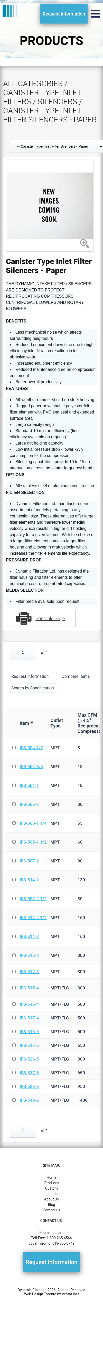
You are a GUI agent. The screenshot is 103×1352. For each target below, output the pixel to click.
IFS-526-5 (29, 1059)
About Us (51, 1199)
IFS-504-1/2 (31, 747)
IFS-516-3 (29, 955)
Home (52, 1177)
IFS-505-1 (29, 804)
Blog (51, 1205)
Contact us (51, 1210)
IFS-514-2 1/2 (33, 917)
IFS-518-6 (29, 1100)
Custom (51, 1188)
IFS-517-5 (29, 1045)
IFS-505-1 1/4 (33, 823)
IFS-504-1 (29, 785)
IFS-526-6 (29, 1086)
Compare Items (76, 676)
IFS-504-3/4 (31, 766)
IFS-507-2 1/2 (33, 898)
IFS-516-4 (29, 1004)
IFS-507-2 (29, 860)
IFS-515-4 (29, 987)
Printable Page (50, 618)
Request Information (64, 14)
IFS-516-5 (29, 1031)
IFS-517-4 (29, 1017)
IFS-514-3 (29, 936)
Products (51, 1183)
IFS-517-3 (29, 971)
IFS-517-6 (29, 1072)
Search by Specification (32, 688)
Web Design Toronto (40, 1294)
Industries (52, 1194)
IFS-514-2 (29, 879)
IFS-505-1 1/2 (33, 842)
